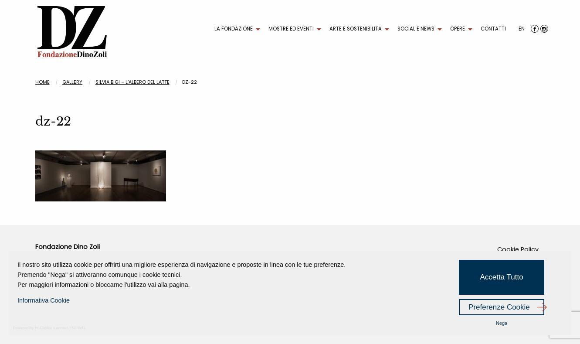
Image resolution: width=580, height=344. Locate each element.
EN (522, 28)
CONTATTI (493, 28)
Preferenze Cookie (499, 307)
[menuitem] (235, 29)
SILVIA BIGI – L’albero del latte (132, 81)
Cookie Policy (518, 249)
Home (42, 81)
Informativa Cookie (43, 300)
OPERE (457, 28)
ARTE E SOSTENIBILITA (355, 28)
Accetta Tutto (501, 277)
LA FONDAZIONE (233, 28)
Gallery (72, 81)
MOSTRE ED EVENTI (291, 28)
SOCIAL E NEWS (415, 28)
